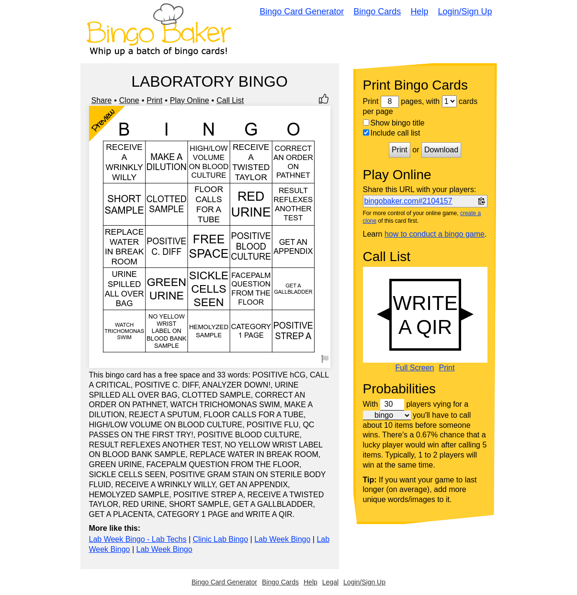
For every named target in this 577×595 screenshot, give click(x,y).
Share (101, 100)
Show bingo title (394, 123)
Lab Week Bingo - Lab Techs (138, 539)
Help (419, 11)
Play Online (189, 100)
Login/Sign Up (465, 11)
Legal (330, 582)
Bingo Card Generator (302, 11)
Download (441, 150)
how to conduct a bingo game (435, 234)
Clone (129, 100)
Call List (230, 100)
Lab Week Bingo (282, 539)
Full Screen (415, 368)
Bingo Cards (377, 11)
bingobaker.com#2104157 (408, 201)
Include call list (391, 133)
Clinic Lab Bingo (221, 539)
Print (154, 100)
